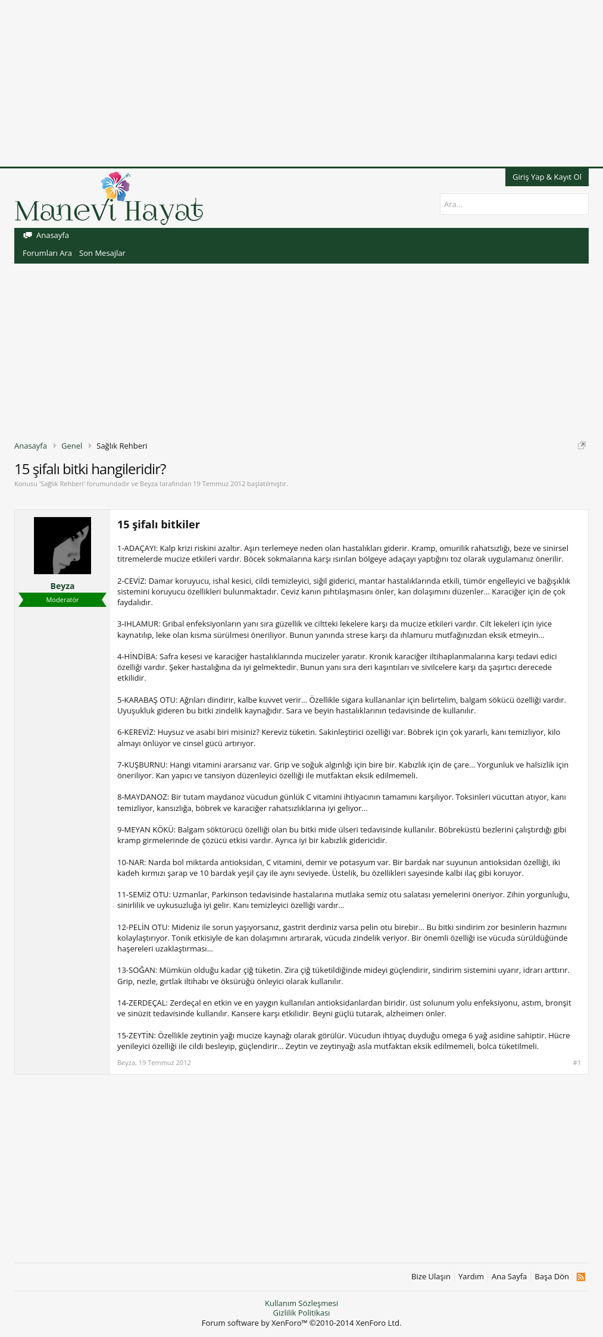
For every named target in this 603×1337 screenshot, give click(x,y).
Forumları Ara (47, 253)
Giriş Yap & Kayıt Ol (547, 176)
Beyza (149, 483)
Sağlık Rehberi (61, 483)
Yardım (471, 1277)
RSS (580, 1277)
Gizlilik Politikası (301, 1312)
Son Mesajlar (102, 253)
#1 (577, 1063)
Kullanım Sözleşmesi (301, 1303)
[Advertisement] (301, 83)
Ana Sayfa (509, 1277)
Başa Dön (552, 1277)
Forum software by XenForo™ (302, 1322)
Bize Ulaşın (431, 1277)
